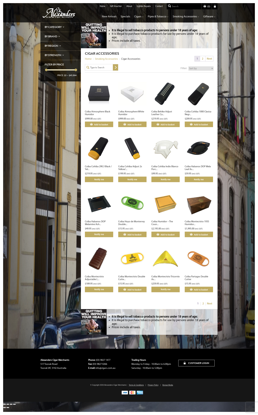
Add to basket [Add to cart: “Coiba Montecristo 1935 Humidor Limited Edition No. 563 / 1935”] (201, 234)
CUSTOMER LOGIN (196, 363)
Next (209, 58)
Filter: (184, 68)
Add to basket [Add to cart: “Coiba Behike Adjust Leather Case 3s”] (168, 124)
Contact (159, 6)
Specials (125, 16)
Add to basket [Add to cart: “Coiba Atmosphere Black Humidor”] (101, 124)
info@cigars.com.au (105, 368)
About (129, 6)
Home (102, 6)
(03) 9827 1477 (103, 360)
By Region (51, 46)
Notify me (99, 179)
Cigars (139, 16)
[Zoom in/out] (4, 404)
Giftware (209, 16)
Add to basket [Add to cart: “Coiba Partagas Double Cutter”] (201, 289)
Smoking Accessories (186, 16)
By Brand (51, 36)
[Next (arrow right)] (7, 407)
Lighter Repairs (144, 6)
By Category (53, 27)
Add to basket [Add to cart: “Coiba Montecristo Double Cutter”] (134, 289)
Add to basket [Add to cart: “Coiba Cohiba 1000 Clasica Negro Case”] (201, 124)
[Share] (11, 404)
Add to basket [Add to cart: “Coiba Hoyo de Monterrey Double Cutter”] (134, 234)
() (206, 6)
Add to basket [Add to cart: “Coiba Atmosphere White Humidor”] (134, 124)
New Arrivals (109, 16)
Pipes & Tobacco (158, 16)
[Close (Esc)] (14, 404)
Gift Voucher (116, 6)
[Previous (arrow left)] (4, 407)
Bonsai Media (168, 385)
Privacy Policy (153, 385)
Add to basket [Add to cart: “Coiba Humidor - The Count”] (168, 234)
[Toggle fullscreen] (7, 404)
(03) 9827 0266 (100, 364)
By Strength (53, 55)
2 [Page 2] (202, 58)
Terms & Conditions (136, 385)
